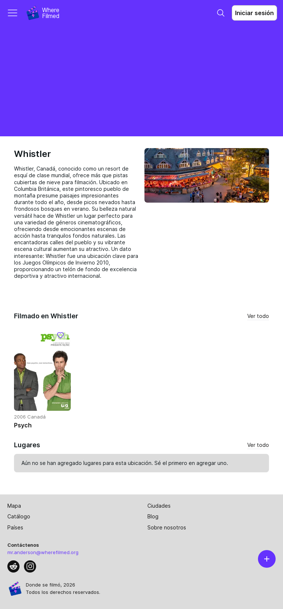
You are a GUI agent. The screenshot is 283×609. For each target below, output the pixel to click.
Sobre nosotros (166, 527)
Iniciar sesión (254, 13)
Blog (152, 516)
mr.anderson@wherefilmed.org (42, 552)
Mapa (14, 506)
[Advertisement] (141, 81)
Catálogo (18, 516)
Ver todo (258, 316)
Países (15, 527)
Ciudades (159, 506)
